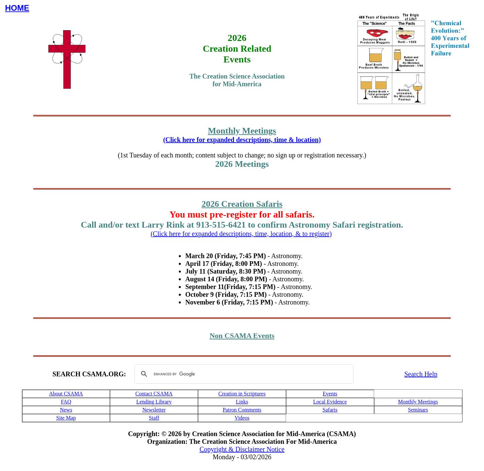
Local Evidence (330, 402)
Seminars (418, 410)
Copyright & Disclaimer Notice (242, 449)
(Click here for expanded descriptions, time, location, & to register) (241, 233)
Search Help (420, 374)
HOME (17, 7)
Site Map (66, 418)
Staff (154, 418)
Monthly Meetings (418, 402)
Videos (242, 418)
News (66, 410)
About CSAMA (66, 393)
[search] (243, 374)
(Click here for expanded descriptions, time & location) (242, 139)
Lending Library (154, 402)
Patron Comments (242, 410)
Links (242, 402)
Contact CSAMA (154, 393)
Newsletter (154, 410)
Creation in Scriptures (242, 393)
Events (330, 393)
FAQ (66, 402)
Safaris (330, 410)
